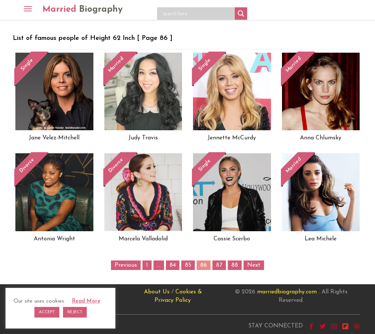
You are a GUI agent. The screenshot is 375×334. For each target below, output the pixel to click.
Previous (126, 265)
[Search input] (198, 13)
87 (219, 265)
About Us (157, 292)
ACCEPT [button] (47, 312)
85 (188, 265)
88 (234, 265)
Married (82, 9)
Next (253, 265)
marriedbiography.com (287, 292)
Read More (86, 301)
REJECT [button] (74, 312)
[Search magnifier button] (241, 13)
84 (173, 265)
